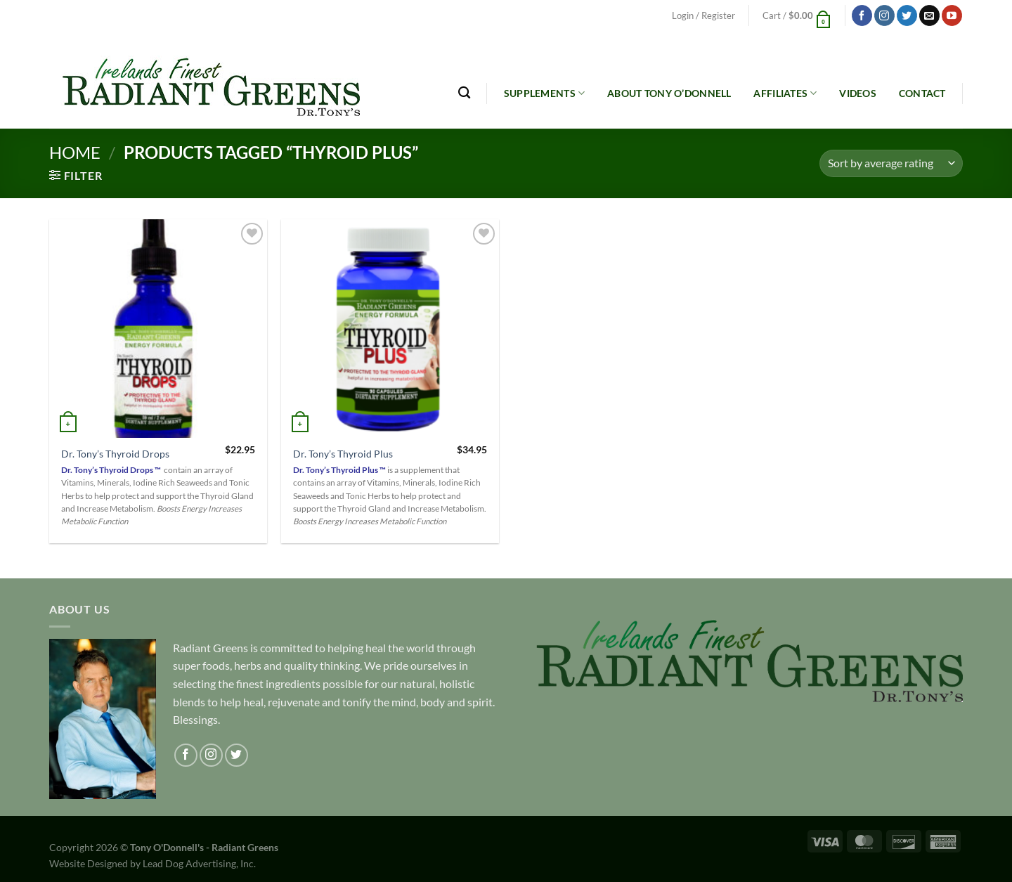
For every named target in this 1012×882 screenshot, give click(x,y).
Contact (922, 93)
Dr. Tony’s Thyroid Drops (115, 454)
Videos (857, 93)
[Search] (464, 93)
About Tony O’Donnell (669, 93)
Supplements (544, 93)
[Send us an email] (929, 15)
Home (74, 152)
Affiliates (785, 93)
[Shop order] (891, 163)
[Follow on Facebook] (862, 15)
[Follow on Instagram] (884, 15)
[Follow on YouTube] (952, 15)
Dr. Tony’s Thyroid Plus (343, 454)
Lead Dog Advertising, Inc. (199, 863)
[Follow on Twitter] (907, 15)
